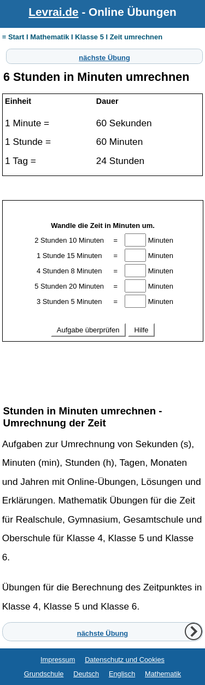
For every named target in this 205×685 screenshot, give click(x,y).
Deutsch (86, 674)
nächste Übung (104, 56)
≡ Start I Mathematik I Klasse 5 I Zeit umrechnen (82, 37)
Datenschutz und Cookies (125, 659)
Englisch (122, 674)
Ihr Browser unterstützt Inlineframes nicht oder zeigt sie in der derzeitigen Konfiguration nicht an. (102, 295)
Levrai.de (53, 11)
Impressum (57, 659)
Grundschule (44, 674)
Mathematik (163, 674)
